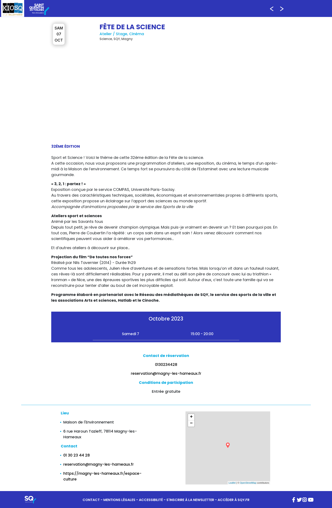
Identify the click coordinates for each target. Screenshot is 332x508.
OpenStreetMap (248, 483)
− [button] (191, 423)
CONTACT (91, 499)
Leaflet (232, 483)
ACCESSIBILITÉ (151, 499)
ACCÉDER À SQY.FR (233, 499)
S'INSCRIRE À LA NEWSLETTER (190, 499)
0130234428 (166, 364)
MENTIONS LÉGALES (119, 499)
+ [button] (191, 417)
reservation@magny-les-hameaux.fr (166, 373)
